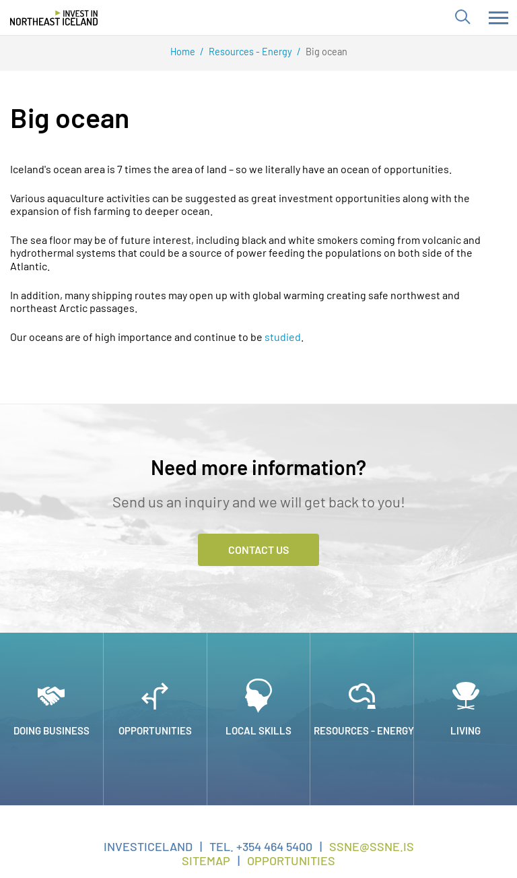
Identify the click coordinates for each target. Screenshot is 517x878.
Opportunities (291, 860)
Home (182, 51)
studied (283, 336)
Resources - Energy (250, 51)
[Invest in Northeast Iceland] (54, 17)
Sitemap (206, 860)
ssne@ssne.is (371, 846)
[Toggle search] (462, 17)
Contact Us (258, 549)
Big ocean (326, 51)
